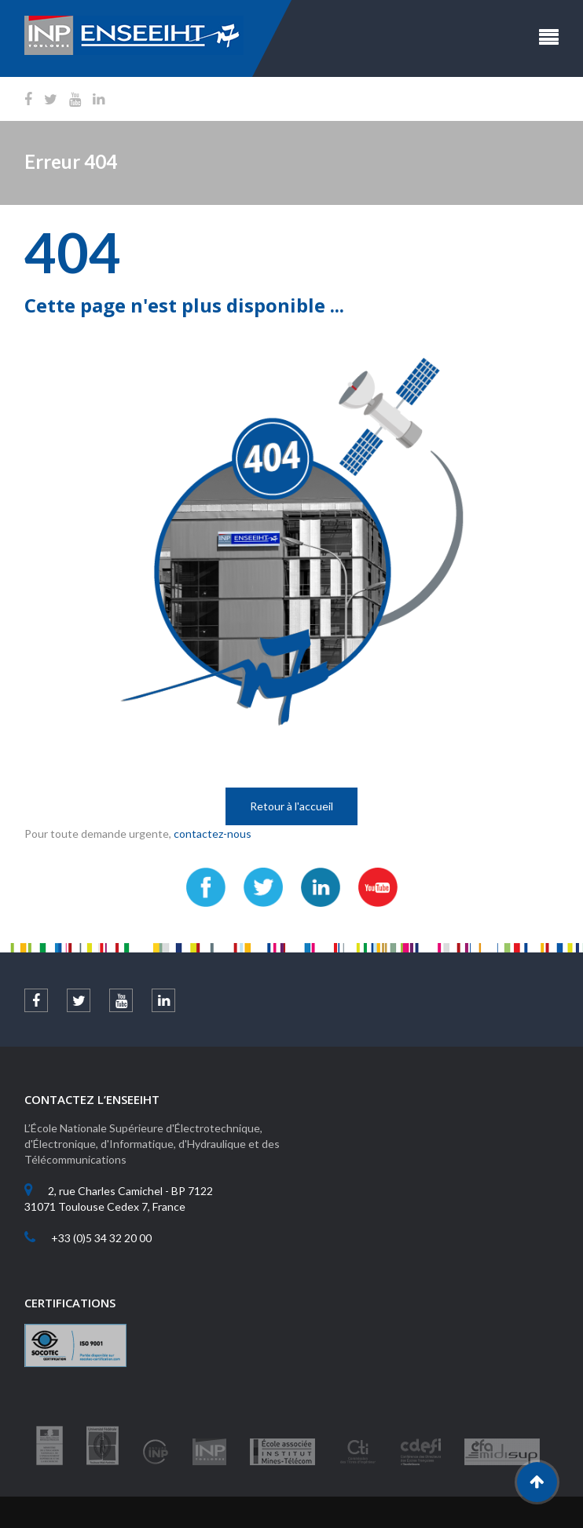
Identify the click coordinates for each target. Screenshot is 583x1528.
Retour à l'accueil (291, 806)
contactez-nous (212, 833)
